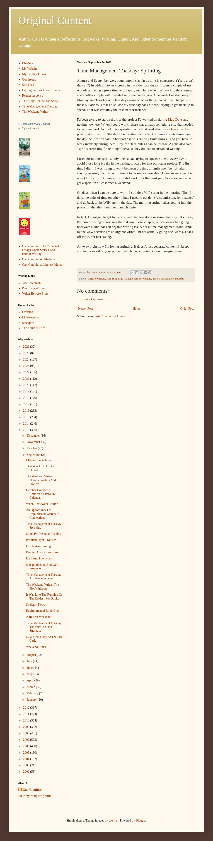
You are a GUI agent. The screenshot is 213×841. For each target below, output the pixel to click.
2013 (26, 430)
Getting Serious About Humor (41, 90)
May (30, 674)
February (33, 693)
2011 (26, 714)
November (34, 442)
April (30, 680)
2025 (26, 353)
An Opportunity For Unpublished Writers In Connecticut (42, 513)
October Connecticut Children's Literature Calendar (41, 493)
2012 (26, 707)
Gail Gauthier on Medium (38, 259)
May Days (175, 119)
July (30, 661)
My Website (29, 68)
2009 (26, 727)
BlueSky (27, 63)
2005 (26, 752)
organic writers (96, 278)
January (32, 699)
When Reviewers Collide (42, 504)
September (34, 454)
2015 (26, 417)
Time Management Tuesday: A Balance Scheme (44, 576)
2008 (26, 733)
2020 (26, 385)
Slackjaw (28, 323)
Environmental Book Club (43, 610)
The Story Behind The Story (40, 101)
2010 (26, 720)
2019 (26, 391)
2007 (26, 739)
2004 (26, 759)
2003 (26, 765)
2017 (26, 404)
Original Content (55, 20)
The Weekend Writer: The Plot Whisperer (42, 586)
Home (136, 308)
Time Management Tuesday (168, 278)
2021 (26, 378)
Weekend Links (36, 647)
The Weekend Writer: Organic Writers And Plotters (41, 480)
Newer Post (85, 308)
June (30, 667)
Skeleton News (35, 604)
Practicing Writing (34, 288)
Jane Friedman (31, 283)
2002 (26, 771)
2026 (26, 346)
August (32, 655)
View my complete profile (34, 796)
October (32, 448)
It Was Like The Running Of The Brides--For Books (44, 596)
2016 (26, 410)
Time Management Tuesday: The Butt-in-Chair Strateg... (44, 627)
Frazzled (27, 312)
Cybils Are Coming (38, 546)
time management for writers (134, 278)
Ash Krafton (96, 134)
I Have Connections (38, 460)
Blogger (141, 820)
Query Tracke (179, 129)
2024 (26, 359)
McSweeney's (31, 317)
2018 (26, 398)
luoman (113, 820)
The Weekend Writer (35, 111)
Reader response (32, 95)
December (34, 435)
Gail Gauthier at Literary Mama (42, 264)
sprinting (111, 278)
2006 (26, 746)
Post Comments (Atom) (109, 316)
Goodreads (29, 79)
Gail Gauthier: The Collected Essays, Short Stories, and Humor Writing (40, 250)
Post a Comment (93, 299)
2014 (26, 423)
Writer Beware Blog (35, 293)
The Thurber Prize (33, 328)
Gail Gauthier (32, 789)
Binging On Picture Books (43, 552)
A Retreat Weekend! (39, 617)
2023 (26, 366)
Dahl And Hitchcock (39, 558)
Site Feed (28, 84)
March (31, 687)
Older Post (187, 308)
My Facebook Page (34, 74)
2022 (26, 372)
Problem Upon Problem (41, 540)
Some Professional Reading (43, 533)
